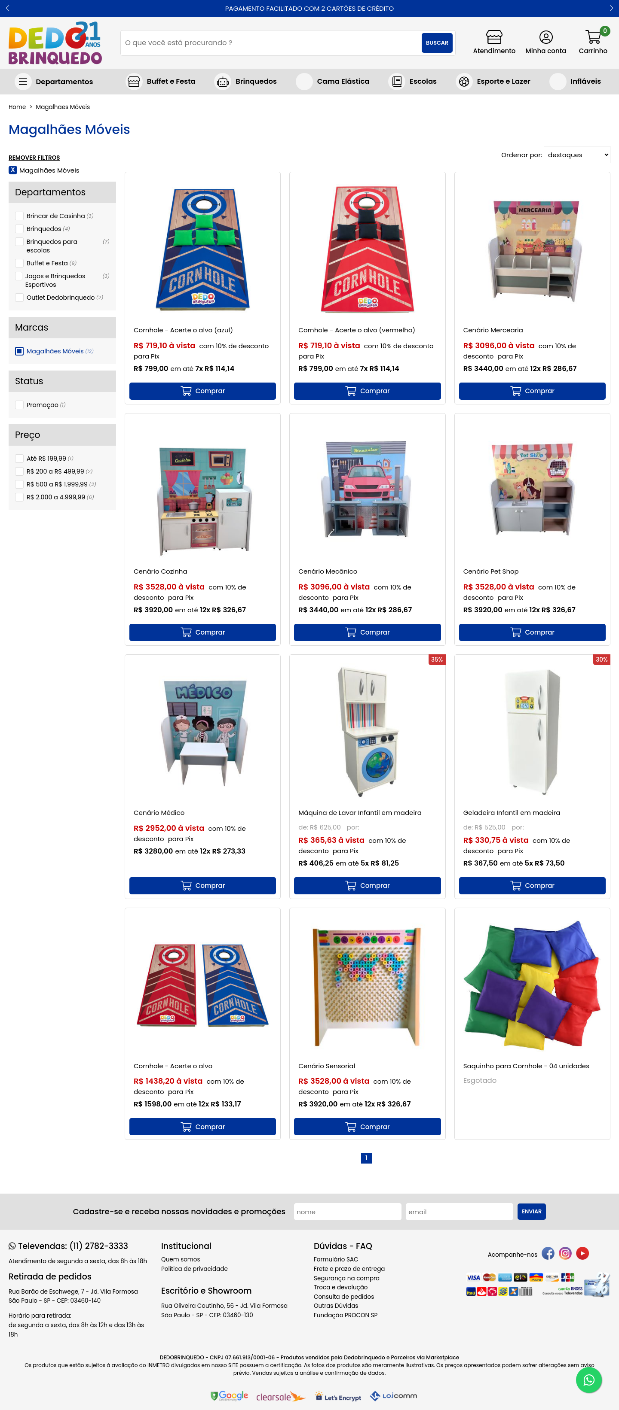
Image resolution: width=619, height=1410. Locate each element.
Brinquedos (48, 229)
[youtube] (582, 1255)
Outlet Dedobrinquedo (65, 297)
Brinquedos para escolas (68, 246)
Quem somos (180, 1259)
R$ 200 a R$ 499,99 (60, 471)
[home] (55, 42)
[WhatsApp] (589, 1380)
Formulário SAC (336, 1259)
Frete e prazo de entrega (349, 1269)
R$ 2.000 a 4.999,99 (60, 497)
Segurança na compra (347, 1278)
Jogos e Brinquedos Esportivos (67, 280)
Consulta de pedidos (344, 1297)
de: (304, 827)
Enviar (532, 1211)
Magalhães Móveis (60, 351)
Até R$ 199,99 (50, 458)
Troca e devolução (341, 1287)
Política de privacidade (194, 1269)
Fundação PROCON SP (345, 1315)
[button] (7, 8)
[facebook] (548, 1255)
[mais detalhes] (202, 391)
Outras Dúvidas (336, 1306)
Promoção (46, 405)
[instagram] (565, 1255)
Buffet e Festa (52, 263)
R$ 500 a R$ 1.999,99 (61, 484)
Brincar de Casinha (60, 216)
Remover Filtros (34, 158)
